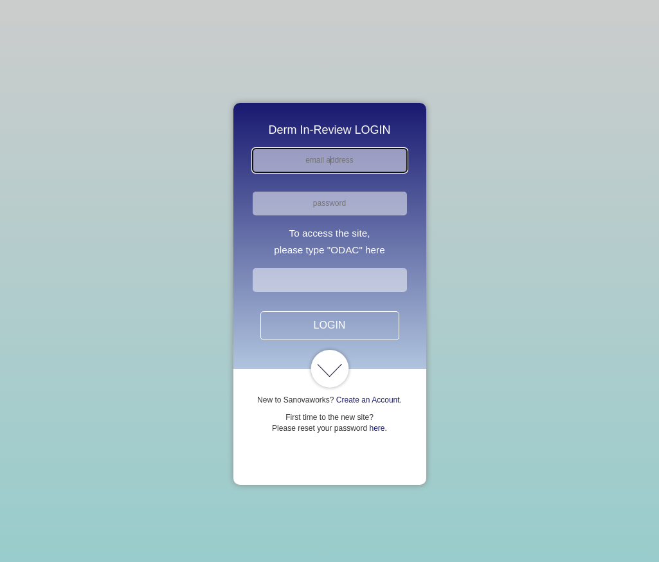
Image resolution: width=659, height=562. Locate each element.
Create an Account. (369, 399)
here (377, 428)
